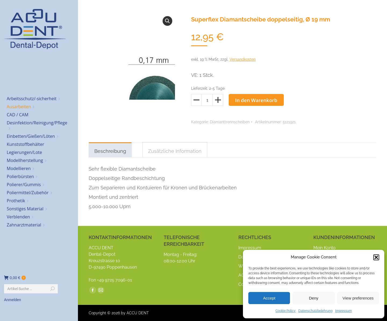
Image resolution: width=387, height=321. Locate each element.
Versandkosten (243, 59)
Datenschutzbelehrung (315, 311)
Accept (269, 298)
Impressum (343, 311)
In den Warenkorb (256, 100)
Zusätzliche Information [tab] (175, 151)
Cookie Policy (285, 311)
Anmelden (12, 300)
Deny (313, 298)
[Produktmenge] (207, 100)
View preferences (358, 298)
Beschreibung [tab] (110, 151)
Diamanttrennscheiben (230, 122)
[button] (376, 257)
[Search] (31, 288)
